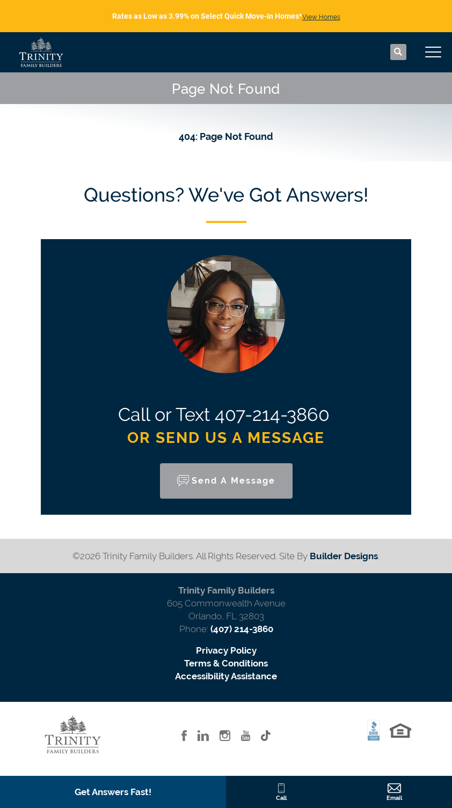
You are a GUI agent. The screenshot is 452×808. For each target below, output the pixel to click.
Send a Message (233, 481)
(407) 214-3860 (241, 629)
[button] (398, 52)
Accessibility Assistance (226, 676)
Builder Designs (344, 556)
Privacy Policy (226, 650)
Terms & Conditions (226, 663)
